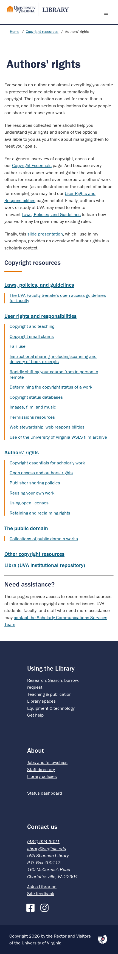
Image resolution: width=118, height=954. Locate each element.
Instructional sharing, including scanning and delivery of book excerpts (53, 359)
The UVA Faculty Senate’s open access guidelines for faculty (58, 298)
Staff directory (41, 769)
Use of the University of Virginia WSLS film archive (58, 437)
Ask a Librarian (42, 887)
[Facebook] (31, 906)
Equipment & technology (51, 708)
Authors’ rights (21, 452)
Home (14, 31)
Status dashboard (44, 793)
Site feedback (40, 893)
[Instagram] (45, 906)
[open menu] (107, 13)
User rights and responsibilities (40, 315)
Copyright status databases (36, 397)
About (35, 750)
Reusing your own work (32, 493)
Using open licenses (29, 503)
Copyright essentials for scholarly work (47, 463)
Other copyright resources (34, 553)
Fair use (18, 346)
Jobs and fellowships (47, 762)
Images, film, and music (33, 407)
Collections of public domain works (44, 539)
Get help (35, 715)
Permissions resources (32, 417)
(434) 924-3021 (43, 841)
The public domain (26, 528)
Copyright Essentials (32, 165)
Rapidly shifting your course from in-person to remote (54, 374)
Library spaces (41, 701)
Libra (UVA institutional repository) (44, 565)
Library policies (42, 776)
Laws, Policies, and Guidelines (51, 214)
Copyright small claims (32, 336)
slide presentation (45, 234)
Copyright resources (42, 31)
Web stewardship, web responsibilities (47, 427)
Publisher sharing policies (35, 483)
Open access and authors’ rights (41, 473)
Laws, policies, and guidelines (39, 284)
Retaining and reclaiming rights (40, 513)
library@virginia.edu (46, 849)
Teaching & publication (49, 694)
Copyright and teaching (32, 326)
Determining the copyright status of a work (51, 387)
